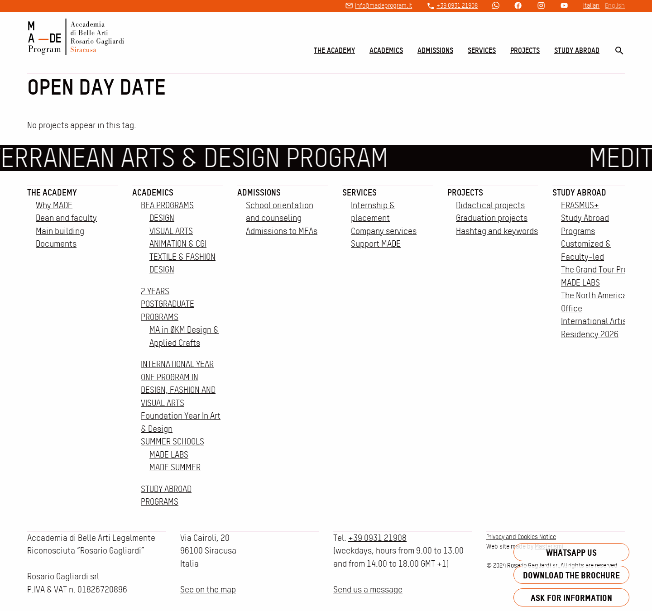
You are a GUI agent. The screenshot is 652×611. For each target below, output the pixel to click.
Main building (60, 231)
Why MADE (54, 205)
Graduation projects (491, 218)
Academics (386, 50)
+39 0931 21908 (457, 5)
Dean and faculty (66, 218)
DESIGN (161, 218)
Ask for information (571, 597)
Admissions (435, 50)
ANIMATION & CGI (177, 244)
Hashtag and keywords (497, 231)
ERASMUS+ (580, 205)
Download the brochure (571, 575)
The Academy (334, 50)
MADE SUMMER (175, 467)
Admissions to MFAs (281, 231)
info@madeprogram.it (383, 5)
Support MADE (376, 244)
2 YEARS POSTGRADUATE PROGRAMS (167, 304)
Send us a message (368, 589)
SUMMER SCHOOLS (172, 441)
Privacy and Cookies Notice (521, 536)
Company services (384, 231)
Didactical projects (490, 205)
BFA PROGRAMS (167, 205)
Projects (525, 50)
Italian (591, 5)
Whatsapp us (571, 552)
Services (482, 50)
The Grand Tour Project (601, 269)
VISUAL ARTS (171, 231)
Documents (56, 244)
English (615, 5)
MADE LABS (168, 454)
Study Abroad (576, 50)
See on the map (208, 589)
